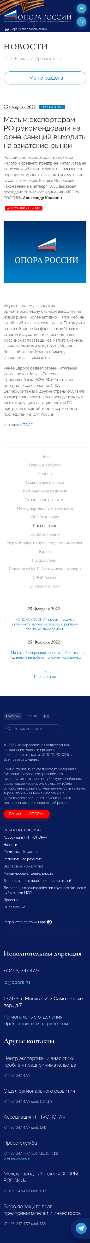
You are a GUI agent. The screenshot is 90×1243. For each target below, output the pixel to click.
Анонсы (45, 474)
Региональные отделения (33, 1017)
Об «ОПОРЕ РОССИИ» (22, 830)
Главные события (45, 465)
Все (45, 456)
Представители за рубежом (36, 1023)
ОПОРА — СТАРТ (45, 586)
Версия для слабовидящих (26, 29)
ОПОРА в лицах (45, 517)
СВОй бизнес (45, 577)
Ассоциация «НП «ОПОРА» (25, 837)
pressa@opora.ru (17, 1158)
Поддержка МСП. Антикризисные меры (45, 569)
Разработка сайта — (28, 922)
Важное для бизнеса (45, 482)
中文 (46, 716)
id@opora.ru (17, 982)
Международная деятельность (45, 508)
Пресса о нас (47, 59)
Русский (12, 716)
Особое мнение (45, 534)
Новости (22, 59)
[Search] (32, 728)
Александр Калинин (23, 208)
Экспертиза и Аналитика (23, 866)
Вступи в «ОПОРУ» (26, 814)
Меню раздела (46, 78)
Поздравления (45, 560)
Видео (45, 551)
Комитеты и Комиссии (21, 852)
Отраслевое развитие (45, 499)
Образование (14, 907)
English (31, 716)
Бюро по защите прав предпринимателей (45, 543)
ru (82, 21)
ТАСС (28, 431)
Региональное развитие (45, 491)
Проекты (11, 900)
